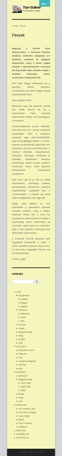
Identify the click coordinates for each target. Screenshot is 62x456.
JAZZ (18, 292)
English (22, 339)
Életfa (21, 419)
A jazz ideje (24, 416)
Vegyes (24, 306)
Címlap (15, 26)
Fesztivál (23, 310)
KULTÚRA (21, 346)
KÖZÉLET (21, 372)
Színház (22, 364)
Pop (20, 357)
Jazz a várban (25, 423)
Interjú (21, 328)
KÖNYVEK (21, 405)
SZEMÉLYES (22, 434)
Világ (21, 335)
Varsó (23, 317)
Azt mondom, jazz (27, 408)
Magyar (24, 303)
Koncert (22, 324)
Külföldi (24, 299)
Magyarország (25, 332)
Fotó (21, 343)
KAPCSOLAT (22, 438)
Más (23, 321)
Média (21, 394)
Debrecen (25, 313)
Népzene (23, 354)
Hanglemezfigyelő (27, 361)
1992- (23, 390)
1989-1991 (26, 386)
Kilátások (23, 427)
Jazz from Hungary (28, 412)
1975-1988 (26, 383)
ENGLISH (21, 430)
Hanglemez (24, 295)
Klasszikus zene (26, 350)
